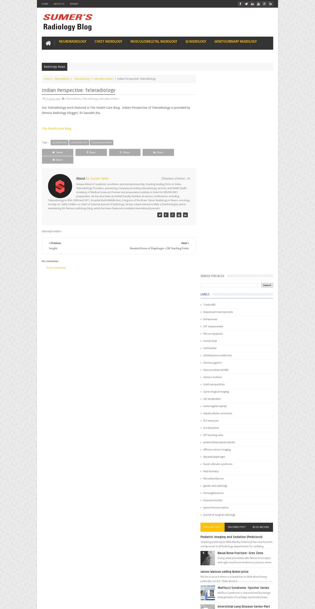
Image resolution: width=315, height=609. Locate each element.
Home (45, 4)
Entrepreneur (214, 120)
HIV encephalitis (215, 200)
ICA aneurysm (214, 221)
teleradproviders (104, 78)
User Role (51, 590)
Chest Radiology (108, 41)
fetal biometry (214, 272)
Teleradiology (82, 78)
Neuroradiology (72, 41)
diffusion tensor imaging (220, 250)
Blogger (268, 602)
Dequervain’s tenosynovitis (221, 113)
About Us (59, 4)
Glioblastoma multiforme (221, 156)
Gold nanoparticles (217, 185)
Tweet (56, 152)
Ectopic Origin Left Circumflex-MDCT (247, 428)
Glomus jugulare (216, 163)
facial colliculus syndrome (221, 265)
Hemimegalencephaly (218, 207)
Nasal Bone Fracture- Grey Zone (244, 354)
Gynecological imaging (219, 192)
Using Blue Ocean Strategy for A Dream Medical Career (235, 553)
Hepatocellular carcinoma (221, 214)
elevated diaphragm (217, 258)
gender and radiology (218, 286)
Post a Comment (56, 260)
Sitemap (74, 4)
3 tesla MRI (213, 105)
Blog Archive (261, 328)
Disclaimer (72, 590)
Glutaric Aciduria (216, 178)
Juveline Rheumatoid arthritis (222, 243)
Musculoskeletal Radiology (153, 41)
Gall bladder (213, 149)
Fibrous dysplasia (216, 134)
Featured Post (238, 328)
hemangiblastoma (217, 294)
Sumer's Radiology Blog (81, 602)
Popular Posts (215, 328)
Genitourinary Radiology (235, 41)
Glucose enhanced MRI (219, 171)
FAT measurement (216, 127)
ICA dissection (214, 229)
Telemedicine (62, 78)
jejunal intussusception (219, 308)
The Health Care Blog (56, 128)
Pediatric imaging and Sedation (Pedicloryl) (235, 338)
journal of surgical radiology (222, 315)
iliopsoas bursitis (216, 301)
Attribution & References (101, 590)
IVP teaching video (217, 236)
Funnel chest (213, 142)
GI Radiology (195, 41)
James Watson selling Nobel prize (228, 373)
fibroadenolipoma (217, 279)
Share (87, 152)
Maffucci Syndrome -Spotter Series (247, 389)
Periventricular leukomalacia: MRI (245, 447)
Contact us (263, 590)
